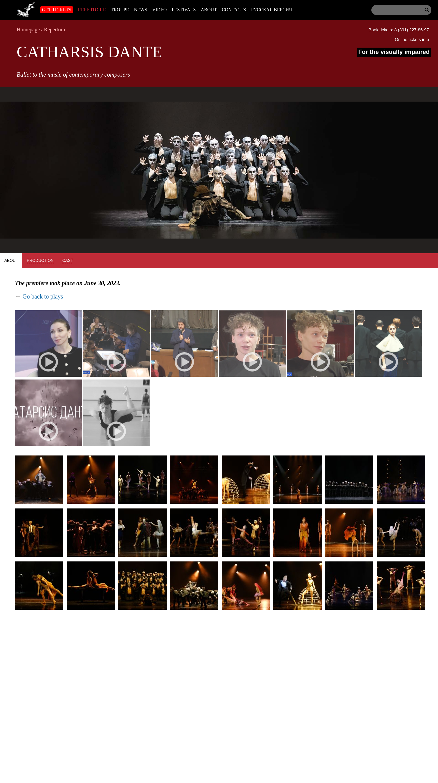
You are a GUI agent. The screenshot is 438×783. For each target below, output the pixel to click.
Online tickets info (412, 39)
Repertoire (92, 9)
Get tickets (56, 9)
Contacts (234, 9)
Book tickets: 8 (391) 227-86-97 (399, 29)
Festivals (184, 9)
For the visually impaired (394, 52)
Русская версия (271, 9)
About (209, 9)
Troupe (120, 9)
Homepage (28, 29)
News (140, 9)
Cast (67, 260)
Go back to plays (43, 296)
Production (40, 260)
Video (159, 9)
